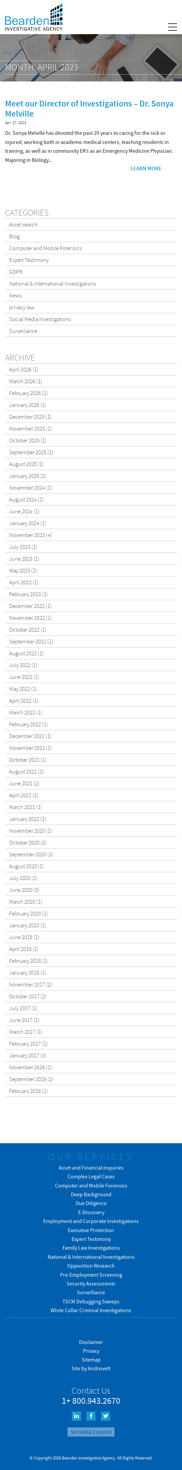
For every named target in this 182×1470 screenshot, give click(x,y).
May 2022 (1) (23, 688)
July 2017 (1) (23, 1008)
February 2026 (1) (28, 393)
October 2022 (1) (28, 629)
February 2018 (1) (28, 960)
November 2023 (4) (30, 535)
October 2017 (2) (28, 996)
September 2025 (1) (31, 452)
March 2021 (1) (25, 807)
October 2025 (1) (28, 440)
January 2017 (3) (27, 1055)
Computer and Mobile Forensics (45, 248)
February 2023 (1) (28, 594)
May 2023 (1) (23, 570)
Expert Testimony (29, 260)
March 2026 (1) (25, 381)
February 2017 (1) (28, 1043)
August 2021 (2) (26, 771)
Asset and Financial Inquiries (91, 1167)
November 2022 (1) (30, 617)
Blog (14, 236)
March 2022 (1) (25, 712)
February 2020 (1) (28, 913)
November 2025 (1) (30, 428)
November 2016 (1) (30, 1067)
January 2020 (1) (27, 925)
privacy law (21, 307)
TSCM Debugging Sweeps (91, 1301)
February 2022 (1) (28, 724)
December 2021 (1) (30, 736)
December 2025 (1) (30, 416)
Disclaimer (91, 1342)
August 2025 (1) (26, 464)
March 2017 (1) (25, 1031)
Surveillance (23, 331)
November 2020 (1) (30, 830)
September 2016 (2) (31, 1079)
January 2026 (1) (27, 405)
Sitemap (91, 1359)
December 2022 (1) (30, 606)
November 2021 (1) (30, 748)
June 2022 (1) (24, 677)
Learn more (146, 168)
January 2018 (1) (27, 972)
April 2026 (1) (23, 369)
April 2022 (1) (23, 700)
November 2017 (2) (30, 984)
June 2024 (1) (24, 511)
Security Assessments (91, 1283)
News (15, 295)
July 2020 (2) (23, 878)
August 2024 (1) (26, 499)
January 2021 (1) (27, 819)
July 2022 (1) (23, 665)
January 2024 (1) (27, 523)
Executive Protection (91, 1230)
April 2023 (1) (23, 582)
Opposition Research (91, 1265)
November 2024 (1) (30, 487)
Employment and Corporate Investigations (91, 1221)
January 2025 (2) (27, 476)
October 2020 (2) (28, 842)
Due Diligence (91, 1203)
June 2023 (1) (24, 558)
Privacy (91, 1350)
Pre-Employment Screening (91, 1274)
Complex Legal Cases (91, 1176)
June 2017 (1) (24, 1020)
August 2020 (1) (26, 866)
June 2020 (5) (24, 889)
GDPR (16, 271)
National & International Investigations (52, 283)
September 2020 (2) (31, 854)
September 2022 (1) (31, 641)
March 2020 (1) (25, 901)
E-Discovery (91, 1212)
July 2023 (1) (23, 546)
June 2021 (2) (24, 783)
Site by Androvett (91, 1368)
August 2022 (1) (26, 653)
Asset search (23, 224)
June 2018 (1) (24, 937)
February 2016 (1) (28, 1091)
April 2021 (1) (23, 795)
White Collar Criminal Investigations (91, 1310)
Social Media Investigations (40, 319)
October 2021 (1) (28, 759)
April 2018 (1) (23, 949)
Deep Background (91, 1194)
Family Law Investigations (91, 1247)
